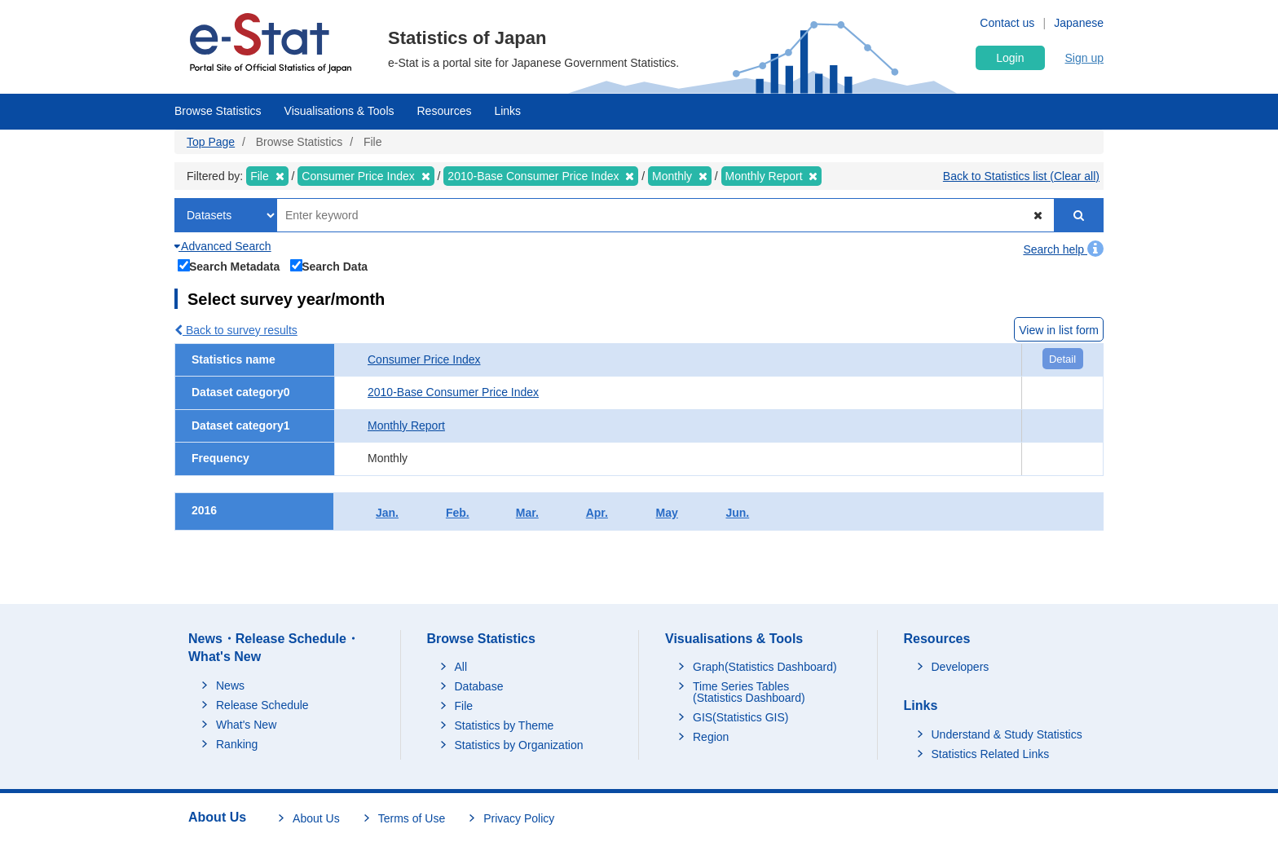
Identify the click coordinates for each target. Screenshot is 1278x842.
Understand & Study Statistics (1007, 734)
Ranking (237, 744)
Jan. (387, 512)
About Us (316, 818)
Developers (960, 666)
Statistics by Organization (519, 745)
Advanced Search (222, 246)
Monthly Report (406, 425)
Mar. (527, 512)
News (230, 685)
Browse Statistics (218, 110)
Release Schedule (262, 705)
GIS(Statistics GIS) (740, 717)
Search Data (329, 264)
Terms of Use (411, 818)
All (461, 666)
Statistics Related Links (991, 754)
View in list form (1059, 330)
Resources (444, 110)
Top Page (211, 141)
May (667, 512)
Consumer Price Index (424, 359)
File (464, 706)
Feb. (457, 512)
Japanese (1079, 23)
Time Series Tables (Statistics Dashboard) (749, 692)
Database (479, 686)
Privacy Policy (518, 818)
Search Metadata (229, 264)
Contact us (1007, 23)
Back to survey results (235, 330)
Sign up (1084, 57)
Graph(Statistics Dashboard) (765, 666)
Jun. (737, 512)
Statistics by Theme (504, 725)
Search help (1063, 249)
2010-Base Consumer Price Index (453, 392)
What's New (246, 724)
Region (711, 737)
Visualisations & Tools (339, 110)
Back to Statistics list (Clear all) (1021, 176)
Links (507, 110)
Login (1010, 57)
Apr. (597, 512)
